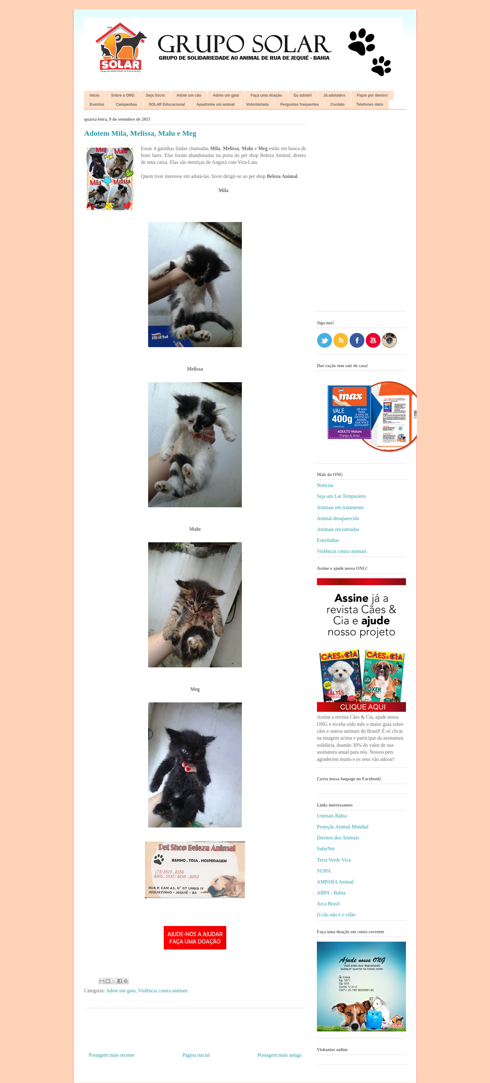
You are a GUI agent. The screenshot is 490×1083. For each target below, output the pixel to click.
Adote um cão (189, 95)
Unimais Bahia (332, 815)
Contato (338, 104)
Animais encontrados (338, 529)
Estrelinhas (328, 540)
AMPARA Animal (335, 881)
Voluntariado (257, 104)
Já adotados (334, 95)
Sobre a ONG (122, 95)
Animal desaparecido (338, 518)
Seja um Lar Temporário (341, 496)
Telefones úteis (369, 104)
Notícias (325, 485)
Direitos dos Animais (338, 837)
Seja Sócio (155, 95)
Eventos (97, 104)
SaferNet (326, 848)
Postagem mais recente (112, 1055)
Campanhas (126, 104)
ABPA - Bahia (331, 892)
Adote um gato (226, 95)
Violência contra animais (163, 990)
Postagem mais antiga (279, 1055)
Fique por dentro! (372, 95)
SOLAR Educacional (167, 104)
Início (94, 95)
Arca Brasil (328, 903)
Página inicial (196, 1055)
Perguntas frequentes (299, 104)
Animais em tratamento (340, 507)
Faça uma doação (266, 95)
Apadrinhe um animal (216, 104)
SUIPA (324, 870)
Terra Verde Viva (334, 860)
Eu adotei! (303, 95)
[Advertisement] (361, 212)
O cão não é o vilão (336, 914)
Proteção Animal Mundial (342, 826)
